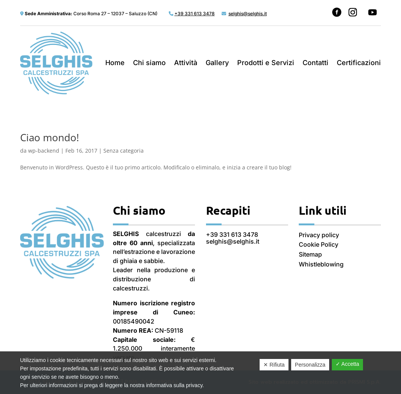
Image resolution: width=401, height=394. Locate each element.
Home (115, 63)
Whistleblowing (321, 264)
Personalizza (310, 365)
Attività (185, 63)
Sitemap (310, 254)
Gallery (217, 63)
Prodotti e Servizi (265, 63)
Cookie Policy (318, 244)
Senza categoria (123, 150)
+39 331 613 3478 (232, 234)
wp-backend (43, 150)
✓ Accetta (347, 364)
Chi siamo (149, 63)
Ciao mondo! (49, 137)
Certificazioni (359, 63)
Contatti (315, 63)
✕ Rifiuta (274, 365)
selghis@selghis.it (232, 241)
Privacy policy (319, 235)
